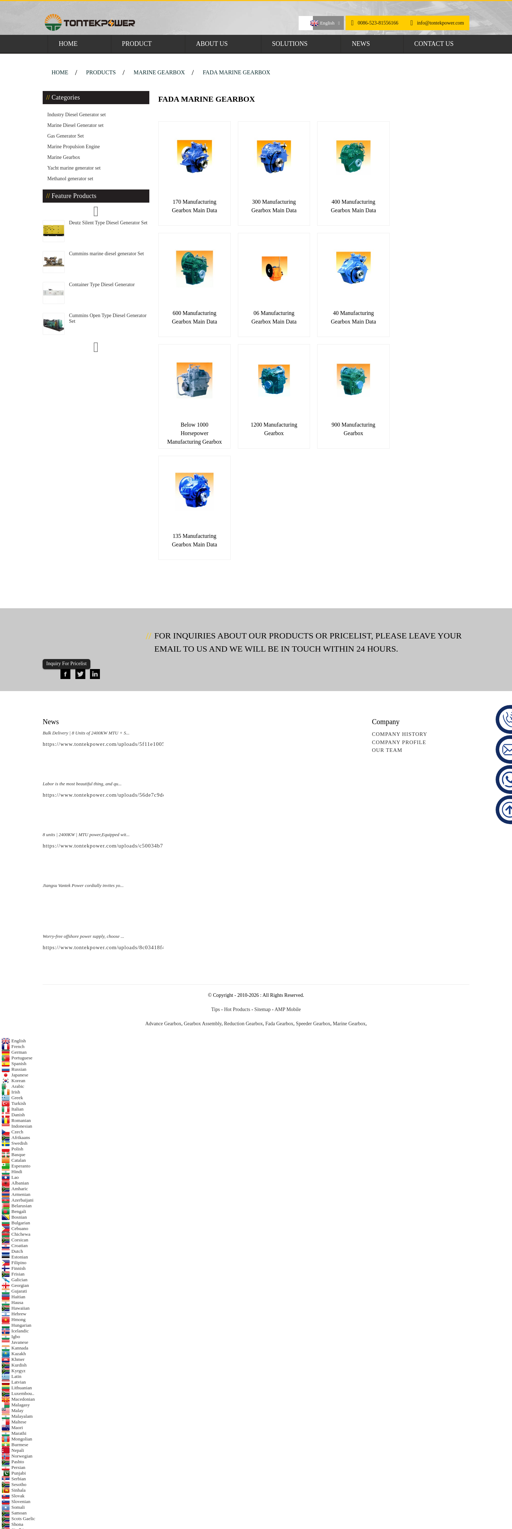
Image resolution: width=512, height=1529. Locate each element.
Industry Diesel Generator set (76, 114)
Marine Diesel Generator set (75, 125)
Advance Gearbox (163, 906)
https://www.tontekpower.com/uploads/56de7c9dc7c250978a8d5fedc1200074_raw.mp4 (150, 677)
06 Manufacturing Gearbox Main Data (193, 313)
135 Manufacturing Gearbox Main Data (270, 423)
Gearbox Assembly (203, 906)
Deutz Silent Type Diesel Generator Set (108, 222)
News (361, 43)
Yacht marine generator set (74, 168)
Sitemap (262, 891)
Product (137, 43)
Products (101, 72)
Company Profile (399, 625)
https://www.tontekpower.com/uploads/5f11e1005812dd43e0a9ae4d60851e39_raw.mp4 (150, 627)
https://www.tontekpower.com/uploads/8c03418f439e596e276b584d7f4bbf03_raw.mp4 (149, 830)
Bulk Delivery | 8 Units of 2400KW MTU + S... (86, 615)
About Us (212, 43)
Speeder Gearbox (313, 906)
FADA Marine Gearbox (236, 72)
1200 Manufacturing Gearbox (425, 313)
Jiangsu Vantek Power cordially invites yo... (83, 768)
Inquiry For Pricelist (66, 546)
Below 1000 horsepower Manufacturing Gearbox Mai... (348, 322)
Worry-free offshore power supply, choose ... (83, 819)
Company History (399, 617)
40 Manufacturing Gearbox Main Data (270, 313)
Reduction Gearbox (243, 906)
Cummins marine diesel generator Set (106, 253)
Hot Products (237, 891)
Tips (215, 891)
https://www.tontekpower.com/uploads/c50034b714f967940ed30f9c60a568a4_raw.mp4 (150, 728)
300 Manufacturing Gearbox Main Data (270, 204)
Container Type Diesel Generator (102, 284)
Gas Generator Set (65, 136)
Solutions (290, 43)
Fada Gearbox (279, 906)
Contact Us (434, 43)
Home (68, 43)
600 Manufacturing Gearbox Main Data (425, 204)
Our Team (387, 633)
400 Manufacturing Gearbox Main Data (348, 204)
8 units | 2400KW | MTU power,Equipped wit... (86, 717)
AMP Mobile (287, 891)
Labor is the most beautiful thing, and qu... (82, 666)
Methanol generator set (70, 178)
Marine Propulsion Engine (73, 146)
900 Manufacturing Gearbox (193, 423)
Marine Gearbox (159, 72)
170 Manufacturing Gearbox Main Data (193, 204)
